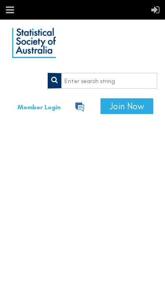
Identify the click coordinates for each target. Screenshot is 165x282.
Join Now (126, 106)
